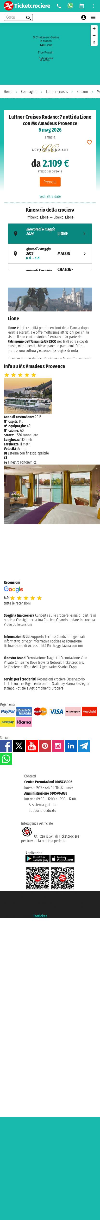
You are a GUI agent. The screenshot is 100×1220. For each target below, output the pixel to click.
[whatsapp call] (70, 6)
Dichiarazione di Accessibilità (25, 645)
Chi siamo (22, 662)
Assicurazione (72, 641)
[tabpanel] (50, 323)
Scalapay (58, 683)
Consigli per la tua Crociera (35, 620)
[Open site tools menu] (93, 6)
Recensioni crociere (51, 679)
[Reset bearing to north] (94, 42)
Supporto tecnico (43, 636)
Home (8, 91)
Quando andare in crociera (75, 620)
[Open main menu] (93, 17)
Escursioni (24, 624)
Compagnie (29, 91)
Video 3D (10, 624)
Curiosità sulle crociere (52, 615)
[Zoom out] (94, 35)
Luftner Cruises (57, 91)
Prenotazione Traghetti (43, 658)
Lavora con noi (72, 645)
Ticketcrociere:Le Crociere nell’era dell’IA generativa (44, 664)
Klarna (70, 683)
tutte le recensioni (17, 603)
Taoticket (40, 916)
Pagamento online (38, 683)
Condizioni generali (71, 636)
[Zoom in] (94, 28)
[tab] (50, 234)
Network (56, 662)
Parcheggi (54, 645)
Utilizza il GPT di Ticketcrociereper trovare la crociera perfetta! (50, 838)
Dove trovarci (39, 662)
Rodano (82, 91)
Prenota (50, 182)
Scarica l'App (67, 667)
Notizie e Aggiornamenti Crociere (39, 688)
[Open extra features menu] (18, 17)
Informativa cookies (46, 641)
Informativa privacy (17, 641)
